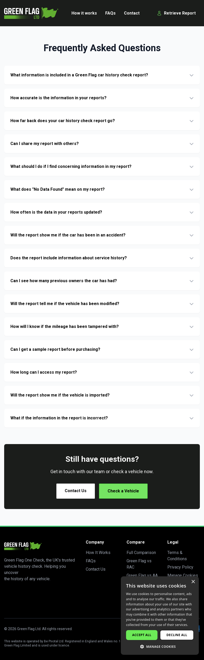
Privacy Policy (180, 567)
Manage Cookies (182, 575)
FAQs (110, 13)
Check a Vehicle (123, 491)
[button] (160, 646)
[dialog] (160, 615)
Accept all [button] (142, 635)
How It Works (98, 552)
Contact (132, 13)
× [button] (193, 582)
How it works (84, 13)
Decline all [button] (177, 635)
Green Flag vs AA (142, 575)
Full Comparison (141, 552)
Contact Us (76, 490)
